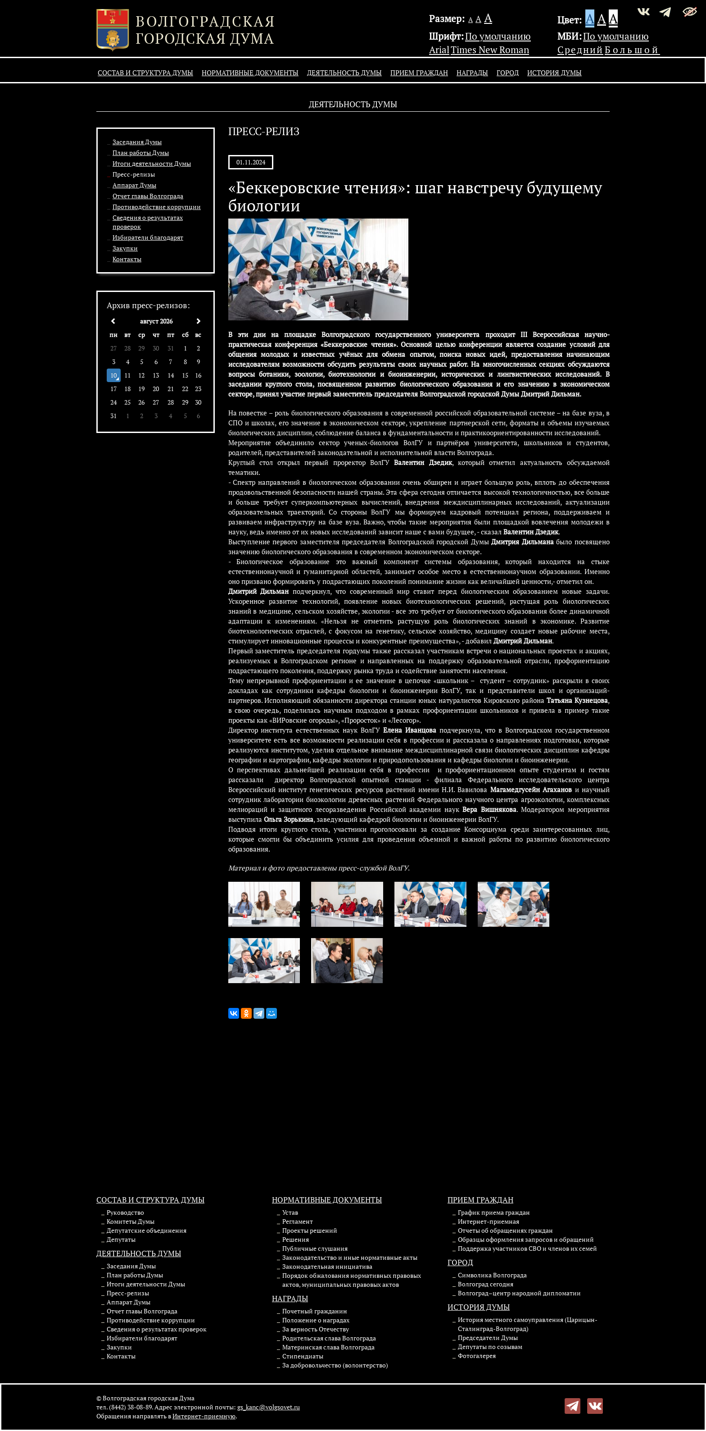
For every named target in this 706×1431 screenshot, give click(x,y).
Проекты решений (309, 1230)
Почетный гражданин (314, 1311)
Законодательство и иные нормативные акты (349, 1257)
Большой (632, 49)
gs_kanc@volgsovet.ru (268, 1407)
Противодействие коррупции (157, 206)
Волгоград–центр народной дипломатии (519, 1293)
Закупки (125, 248)
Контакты (127, 259)
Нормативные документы (250, 72)
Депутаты (121, 1239)
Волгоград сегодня (485, 1284)
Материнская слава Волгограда (328, 1347)
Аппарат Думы (134, 185)
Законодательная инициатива (327, 1266)
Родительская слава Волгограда (329, 1338)
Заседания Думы (137, 141)
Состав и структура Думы (145, 72)
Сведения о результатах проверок (157, 1329)
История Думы (554, 72)
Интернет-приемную (203, 1416)
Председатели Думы (488, 1337)
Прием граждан (419, 72)
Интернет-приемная (488, 1221)
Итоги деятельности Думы (152, 163)
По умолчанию (498, 36)
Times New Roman (490, 49)
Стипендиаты (302, 1356)
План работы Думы (141, 152)
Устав (290, 1212)
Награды (472, 72)
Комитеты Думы (130, 1221)
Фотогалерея (477, 1355)
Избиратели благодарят (148, 237)
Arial (439, 49)
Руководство (125, 1212)
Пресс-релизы (134, 174)
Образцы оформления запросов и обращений (526, 1239)
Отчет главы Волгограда (148, 195)
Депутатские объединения (146, 1230)
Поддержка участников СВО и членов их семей (527, 1248)
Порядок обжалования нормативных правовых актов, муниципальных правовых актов (351, 1280)
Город (508, 72)
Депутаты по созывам (490, 1346)
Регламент (297, 1221)
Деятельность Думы (344, 72)
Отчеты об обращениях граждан (505, 1230)
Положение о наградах (315, 1320)
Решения (295, 1239)
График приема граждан (494, 1212)
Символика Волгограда (492, 1275)
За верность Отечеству (315, 1329)
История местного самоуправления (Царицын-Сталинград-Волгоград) (527, 1324)
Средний (580, 49)
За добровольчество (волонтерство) (335, 1365)
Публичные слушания (315, 1248)
